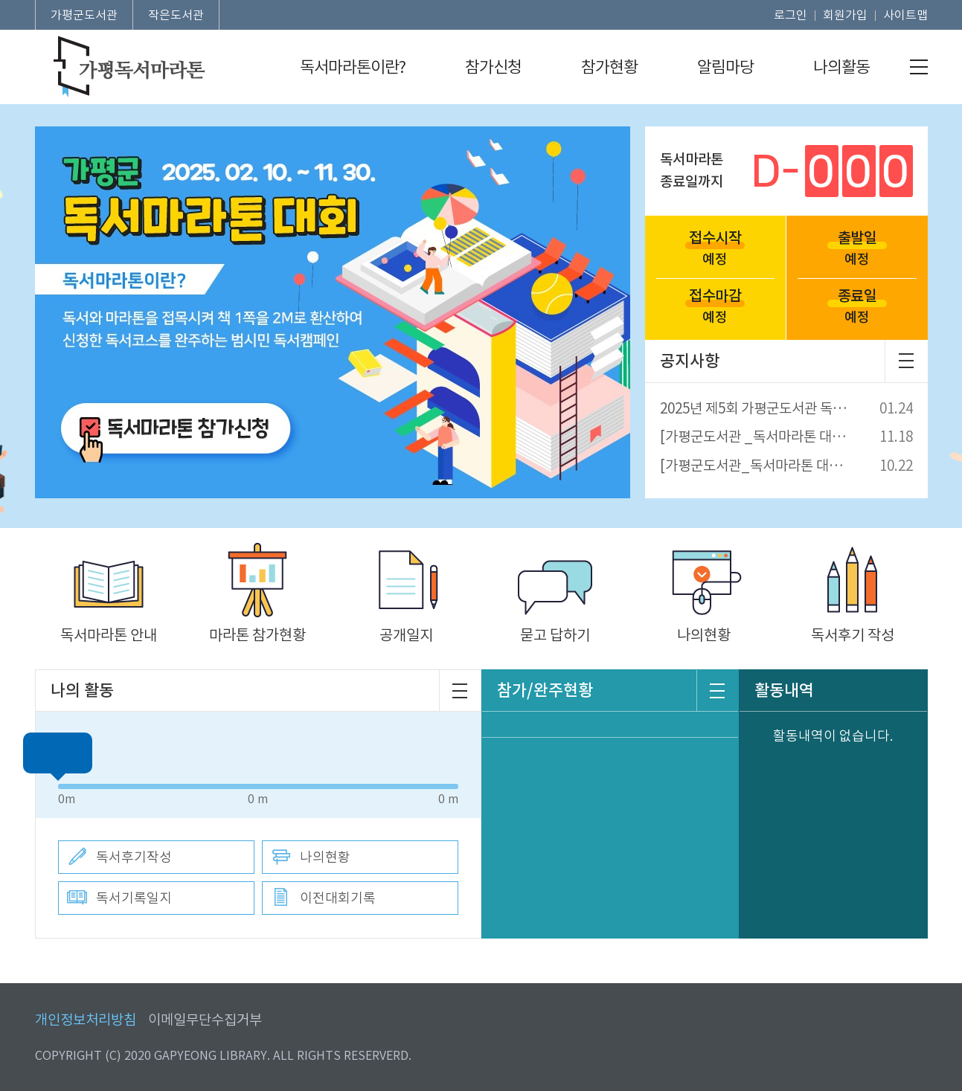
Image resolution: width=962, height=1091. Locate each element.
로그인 (790, 14)
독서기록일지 (134, 898)
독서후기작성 (134, 857)
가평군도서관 (84, 14)
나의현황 (325, 857)
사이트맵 (905, 14)
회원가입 (845, 14)
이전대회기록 (338, 898)
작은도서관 (176, 14)
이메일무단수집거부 (205, 1020)
